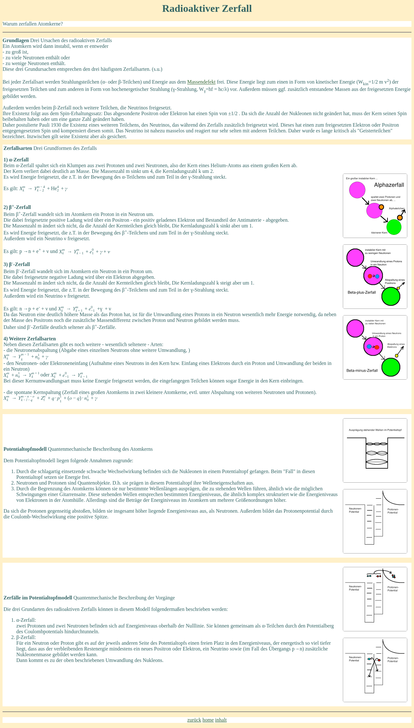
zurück (194, 720)
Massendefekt (201, 82)
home (208, 720)
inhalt (221, 720)
